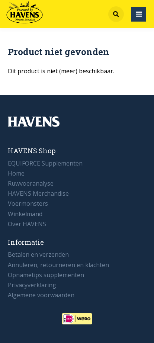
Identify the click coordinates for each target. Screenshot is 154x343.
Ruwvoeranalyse (31, 183)
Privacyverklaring (32, 285)
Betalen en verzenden (38, 254)
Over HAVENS (27, 224)
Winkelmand (25, 214)
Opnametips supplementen (46, 275)
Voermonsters (28, 203)
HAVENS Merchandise (38, 193)
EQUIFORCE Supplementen (45, 163)
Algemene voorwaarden (41, 295)
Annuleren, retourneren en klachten (58, 265)
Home (16, 173)
